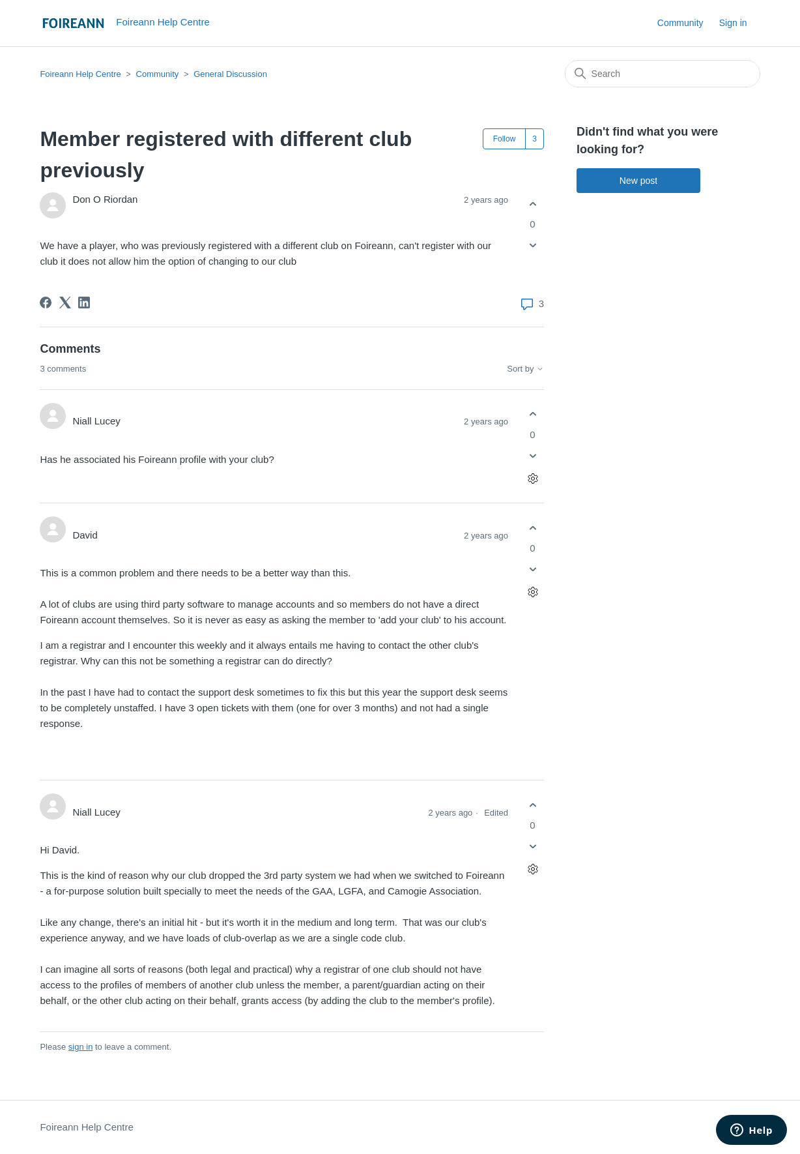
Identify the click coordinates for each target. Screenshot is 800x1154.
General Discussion (230, 74)
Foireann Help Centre (80, 74)
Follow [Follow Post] (504, 138)
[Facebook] (45, 302)
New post (638, 180)
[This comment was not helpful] (532, 455)
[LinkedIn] (84, 302)
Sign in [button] (733, 23)
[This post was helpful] (532, 203)
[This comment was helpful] (532, 414)
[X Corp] (65, 302)
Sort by (525, 369)
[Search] (662, 74)
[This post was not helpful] (532, 245)
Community (680, 23)
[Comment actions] (532, 478)
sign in (80, 1047)
